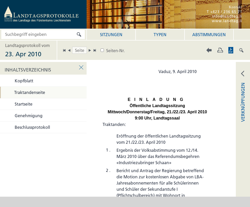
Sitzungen (111, 34)
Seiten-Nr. (115, 50)
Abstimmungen (209, 34)
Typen (160, 34)
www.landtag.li (227, 21)
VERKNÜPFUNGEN (243, 102)
